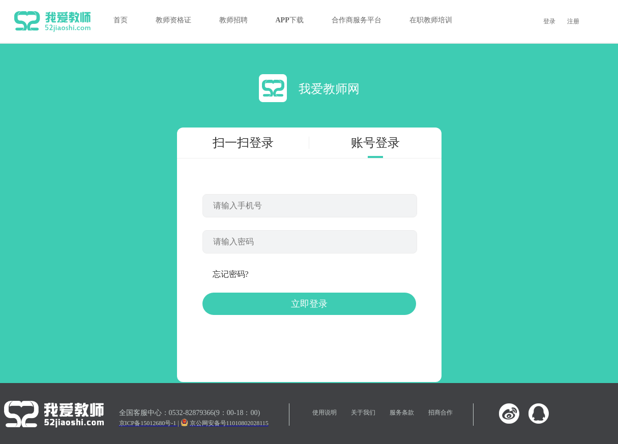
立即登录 (309, 304)
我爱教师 (52, 21)
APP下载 (290, 20)
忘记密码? (231, 274)
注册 (573, 21)
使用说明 (324, 412)
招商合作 (440, 412)
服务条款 (402, 412)
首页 (120, 20)
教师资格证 (173, 20)
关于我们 (363, 412)
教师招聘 (233, 20)
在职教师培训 (430, 20)
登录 (549, 21)
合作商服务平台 (356, 20)
